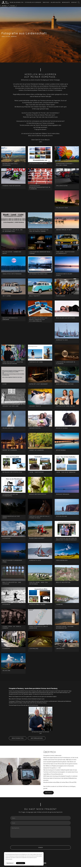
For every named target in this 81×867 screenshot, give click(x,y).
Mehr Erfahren (48, 792)
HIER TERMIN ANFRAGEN (37, 738)
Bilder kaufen (56, 2)
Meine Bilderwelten (16, 2)
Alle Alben (4, 5)
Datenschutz (37, 866)
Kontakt (74, 2)
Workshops (66, 2)
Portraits (12, 5)
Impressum (44, 866)
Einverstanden (20, 863)
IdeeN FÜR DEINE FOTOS (17, 738)
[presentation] (22, 842)
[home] (5, 2)
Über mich (46, 2)
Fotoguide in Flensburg (33, 2)
